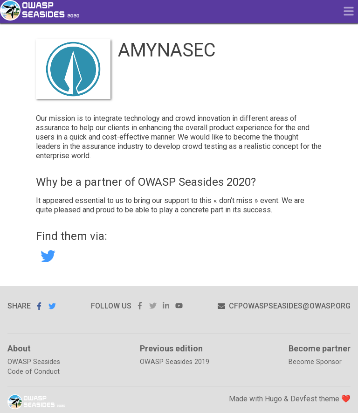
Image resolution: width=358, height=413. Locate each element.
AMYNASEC (48, 256)
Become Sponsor (315, 362)
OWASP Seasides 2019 (174, 362)
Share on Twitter (52, 306)
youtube (179, 305)
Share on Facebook (39, 306)
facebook (140, 305)
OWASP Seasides (33, 362)
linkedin (166, 305)
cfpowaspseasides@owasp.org (284, 305)
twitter (153, 305)
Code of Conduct (33, 372)
